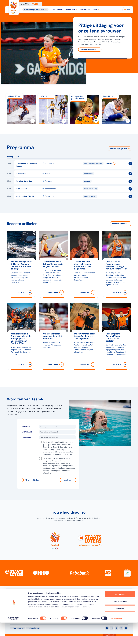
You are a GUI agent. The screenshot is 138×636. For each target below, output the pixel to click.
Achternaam (27, 432)
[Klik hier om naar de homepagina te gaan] (13, 7)
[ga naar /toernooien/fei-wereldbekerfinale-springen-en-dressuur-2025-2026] (130, 163)
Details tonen (116, 632)
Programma (58, 10)
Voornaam (26, 427)
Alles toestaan (119, 608)
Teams (105, 602)
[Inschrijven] (68, 480)
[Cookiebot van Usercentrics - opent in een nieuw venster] (14, 631)
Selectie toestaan (120, 615)
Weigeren (120, 622)
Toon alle (120, 224)
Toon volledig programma (119, 149)
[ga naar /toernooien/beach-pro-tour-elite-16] (130, 196)
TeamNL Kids (81, 602)
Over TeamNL (81, 599)
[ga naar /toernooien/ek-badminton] (130, 173)
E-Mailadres (26, 437)
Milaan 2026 (71, 10)
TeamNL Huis (85, 10)
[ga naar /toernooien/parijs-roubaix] (130, 188)
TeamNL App (107, 599)
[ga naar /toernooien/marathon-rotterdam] (130, 181)
